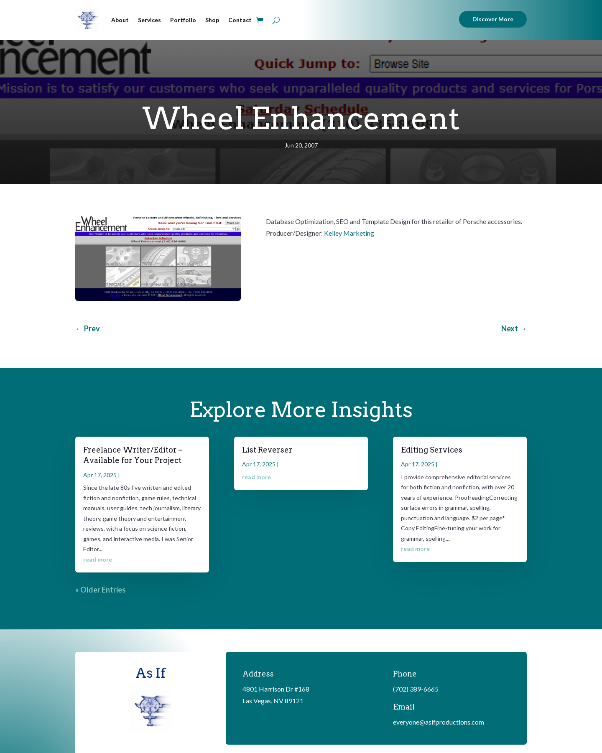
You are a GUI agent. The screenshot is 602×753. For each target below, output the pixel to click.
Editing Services (431, 449)
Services (149, 19)
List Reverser (267, 449)
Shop (212, 19)
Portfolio (183, 19)
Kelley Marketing (349, 233)
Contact (240, 19)
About (120, 19)
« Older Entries (100, 589)
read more (97, 559)
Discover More (492, 19)
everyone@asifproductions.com (438, 722)
